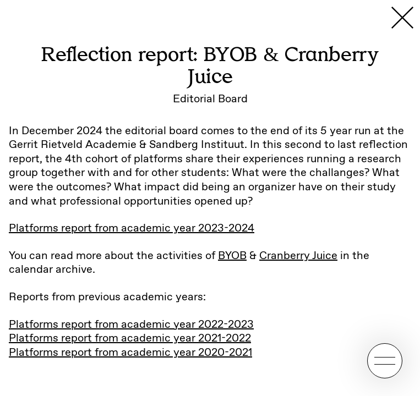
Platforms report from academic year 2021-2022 (130, 338)
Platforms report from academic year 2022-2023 (131, 324)
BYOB (232, 256)
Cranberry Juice (298, 256)
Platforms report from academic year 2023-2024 (131, 228)
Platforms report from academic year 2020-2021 (130, 352)
